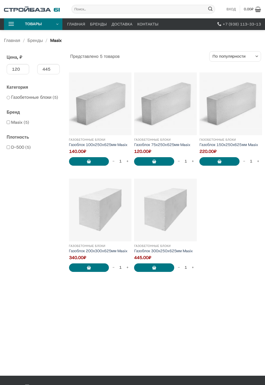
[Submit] (210, 9)
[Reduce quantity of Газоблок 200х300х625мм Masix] (113, 267)
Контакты (148, 24)
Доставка (122, 24)
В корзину (89, 161)
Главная (76, 24)
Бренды (98, 24)
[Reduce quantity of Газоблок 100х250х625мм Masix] (113, 161)
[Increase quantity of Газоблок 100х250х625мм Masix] (127, 161)
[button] (252, 9)
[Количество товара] (120, 161)
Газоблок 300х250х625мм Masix (163, 251)
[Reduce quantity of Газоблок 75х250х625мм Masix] (179, 161)
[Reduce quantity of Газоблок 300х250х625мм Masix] (179, 267)
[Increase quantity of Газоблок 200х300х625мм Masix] (127, 267)
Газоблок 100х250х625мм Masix (98, 144)
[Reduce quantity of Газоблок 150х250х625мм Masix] (244, 161)
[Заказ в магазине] (235, 56)
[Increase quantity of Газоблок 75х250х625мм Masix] (193, 161)
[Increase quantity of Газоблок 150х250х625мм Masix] (258, 161)
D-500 (17, 147)
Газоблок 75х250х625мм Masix (162, 144)
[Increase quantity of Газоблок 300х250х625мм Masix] (193, 267)
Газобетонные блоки (31, 97)
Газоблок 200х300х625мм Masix (98, 251)
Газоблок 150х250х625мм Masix (228, 144)
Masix (17, 122)
